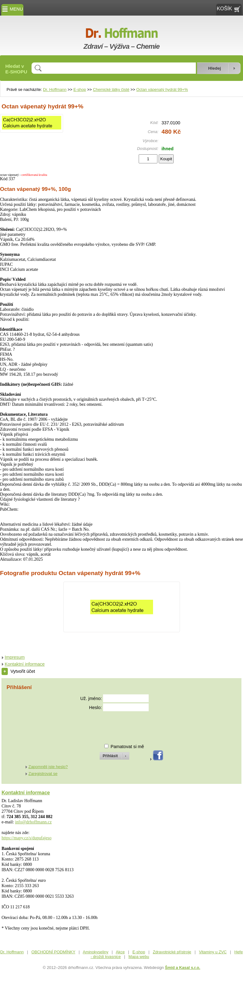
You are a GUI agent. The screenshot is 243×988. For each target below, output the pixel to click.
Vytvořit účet (18, 671)
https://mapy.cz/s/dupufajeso (27, 838)
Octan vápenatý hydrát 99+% (162, 89)
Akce (120, 952)
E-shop (79, 89)
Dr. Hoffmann (55, 89)
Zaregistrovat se (42, 773)
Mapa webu (138, 956)
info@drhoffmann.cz (33, 822)
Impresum (15, 657)
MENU (12, 9)
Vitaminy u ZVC (213, 952)
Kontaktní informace (25, 664)
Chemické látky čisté (111, 89)
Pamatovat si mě (127, 746)
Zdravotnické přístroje (172, 952)
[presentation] (108, 724)
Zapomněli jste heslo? (48, 766)
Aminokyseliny (95, 952)
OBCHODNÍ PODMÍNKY (54, 952)
